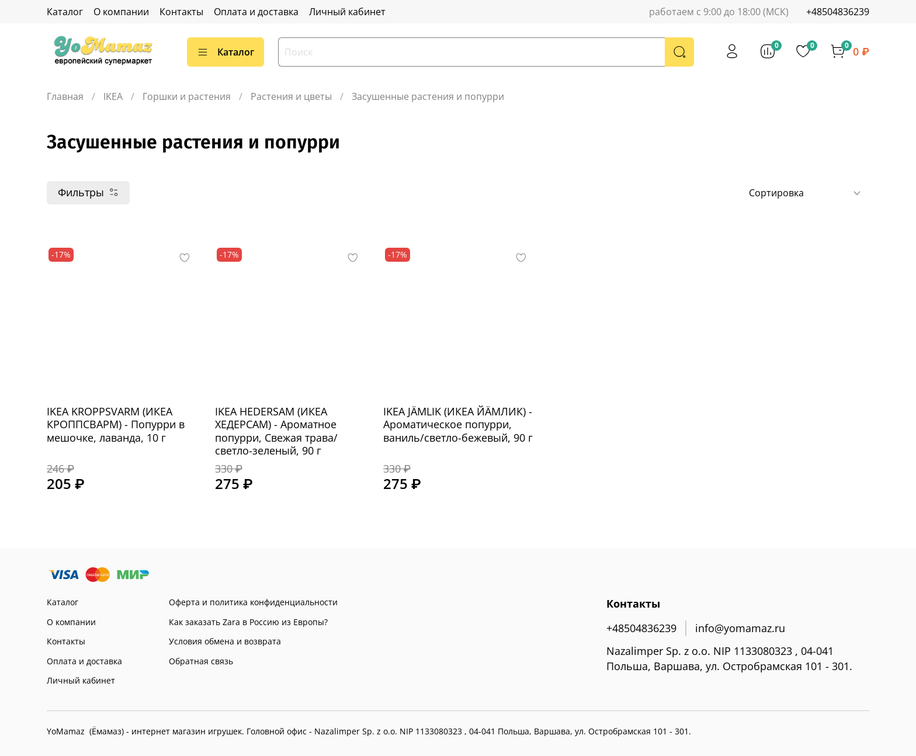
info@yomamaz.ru (740, 628)
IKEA (113, 96)
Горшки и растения (187, 96)
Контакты (181, 11)
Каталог (65, 11)
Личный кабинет (347, 11)
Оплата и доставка (256, 11)
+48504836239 (837, 11)
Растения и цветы (291, 96)
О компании (121, 11)
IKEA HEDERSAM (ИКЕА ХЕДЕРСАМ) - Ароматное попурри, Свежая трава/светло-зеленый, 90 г (276, 431)
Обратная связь (201, 661)
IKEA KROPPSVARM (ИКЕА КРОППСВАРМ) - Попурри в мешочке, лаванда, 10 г (116, 424)
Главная (65, 96)
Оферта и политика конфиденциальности (253, 602)
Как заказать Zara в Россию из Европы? (248, 621)
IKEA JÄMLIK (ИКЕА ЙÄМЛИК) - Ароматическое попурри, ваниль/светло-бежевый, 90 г (458, 424)
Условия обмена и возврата (225, 641)
